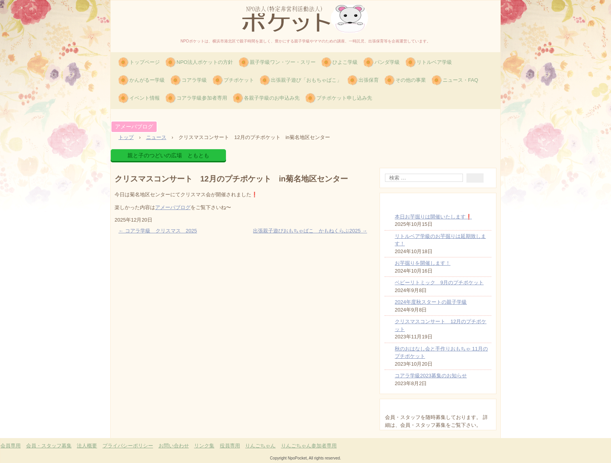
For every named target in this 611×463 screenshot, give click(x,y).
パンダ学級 (387, 62)
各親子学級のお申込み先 (272, 98)
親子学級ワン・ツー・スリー (283, 62)
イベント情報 (144, 98)
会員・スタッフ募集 (49, 446)
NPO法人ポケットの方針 (205, 62)
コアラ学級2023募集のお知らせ (431, 375)
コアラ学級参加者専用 (202, 98)
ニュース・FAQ (460, 80)
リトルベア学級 (434, 62)
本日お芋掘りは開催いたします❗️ (433, 217)
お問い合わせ (174, 446)
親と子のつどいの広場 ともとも (168, 155)
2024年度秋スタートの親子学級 (431, 302)
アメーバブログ (134, 126)
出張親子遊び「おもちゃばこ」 (306, 80)
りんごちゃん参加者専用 (309, 446)
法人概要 (87, 446)
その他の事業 (411, 80)
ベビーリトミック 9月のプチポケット (439, 282)
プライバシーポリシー (127, 446)
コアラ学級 (194, 80)
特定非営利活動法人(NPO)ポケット (305, 18)
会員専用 (10, 446)
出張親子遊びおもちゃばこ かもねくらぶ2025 (310, 231)
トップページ (144, 62)
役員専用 (230, 446)
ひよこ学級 (345, 62)
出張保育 (368, 80)
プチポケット (239, 80)
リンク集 (204, 446)
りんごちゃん (260, 446)
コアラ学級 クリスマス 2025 (157, 231)
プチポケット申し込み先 (344, 98)
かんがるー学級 (147, 80)
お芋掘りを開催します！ (422, 263)
